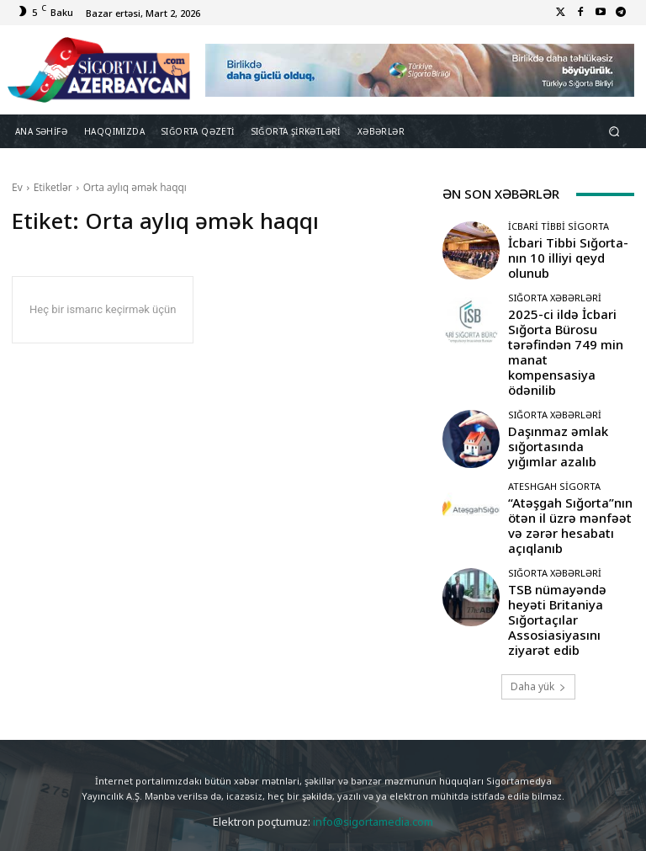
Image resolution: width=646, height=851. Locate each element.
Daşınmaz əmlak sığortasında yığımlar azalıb (557, 397)
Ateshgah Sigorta (554, 442)
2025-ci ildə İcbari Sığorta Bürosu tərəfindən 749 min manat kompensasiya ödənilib (567, 328)
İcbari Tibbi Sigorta (558, 237)
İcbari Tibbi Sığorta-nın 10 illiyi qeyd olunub (567, 257)
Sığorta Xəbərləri (554, 296)
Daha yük (538, 594)
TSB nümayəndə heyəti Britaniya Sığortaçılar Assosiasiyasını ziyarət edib (570, 538)
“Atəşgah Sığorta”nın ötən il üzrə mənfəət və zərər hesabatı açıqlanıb (569, 467)
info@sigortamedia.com (373, 729)
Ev (17, 187)
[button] (614, 131)
